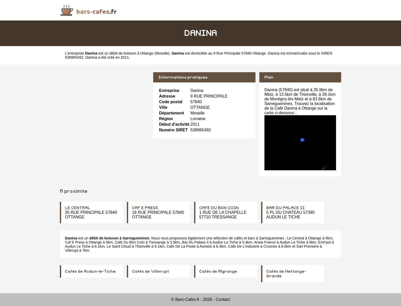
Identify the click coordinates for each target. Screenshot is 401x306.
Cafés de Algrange (218, 271)
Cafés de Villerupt (150, 271)
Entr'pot (324, 242)
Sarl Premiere (307, 246)
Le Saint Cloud (119, 246)
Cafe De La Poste (181, 246)
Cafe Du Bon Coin (129, 242)
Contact (223, 299)
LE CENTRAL (77, 208)
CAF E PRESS (145, 208)
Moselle (162, 53)
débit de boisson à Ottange (131, 53)
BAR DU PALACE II (285, 208)
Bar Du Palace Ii (195, 242)
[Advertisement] (104, 108)
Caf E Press (75, 242)
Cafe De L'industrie (243, 246)
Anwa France (265, 242)
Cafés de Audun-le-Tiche (90, 271)
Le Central (295, 238)
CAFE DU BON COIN (219, 208)
